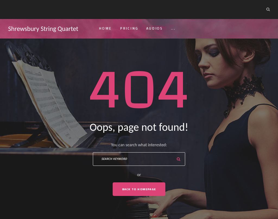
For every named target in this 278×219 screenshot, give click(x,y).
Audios (154, 28)
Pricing (129, 28)
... (173, 28)
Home (105, 28)
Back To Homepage (139, 189)
